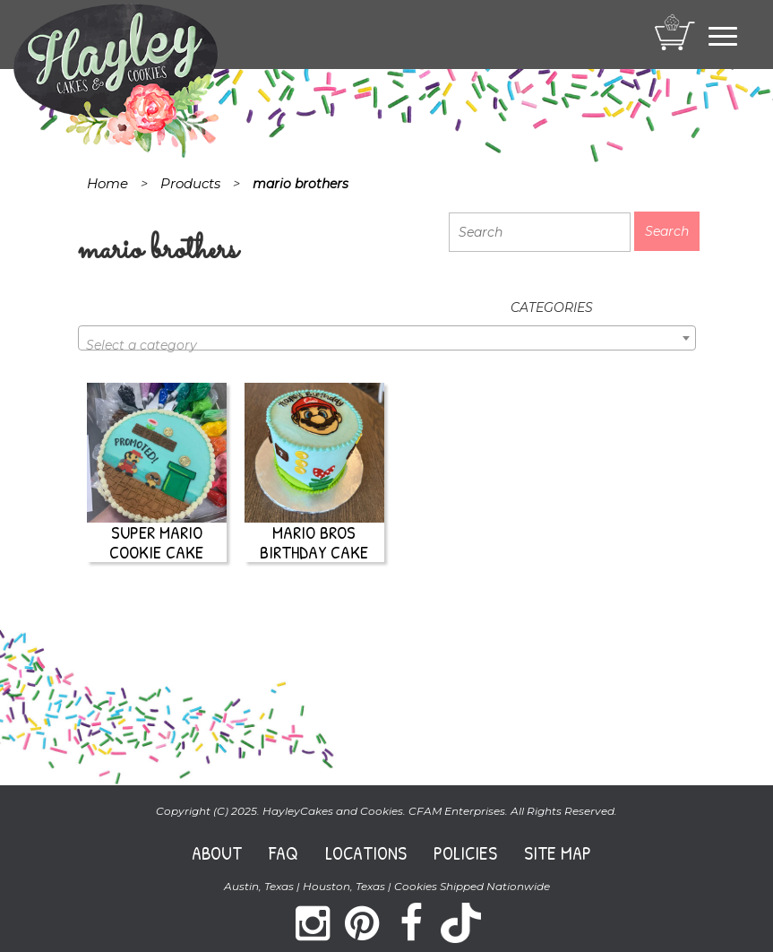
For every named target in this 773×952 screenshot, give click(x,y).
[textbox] (387, 345)
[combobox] (387, 338)
